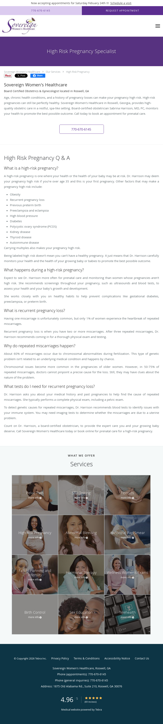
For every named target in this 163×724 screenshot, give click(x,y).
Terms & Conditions (87, 658)
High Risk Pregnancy (78, 71)
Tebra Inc (40, 658)
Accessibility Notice (117, 658)
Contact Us (142, 658)
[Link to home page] (19, 26)
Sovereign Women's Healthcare (22, 71)
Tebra (98, 709)
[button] (81, 129)
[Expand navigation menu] (157, 26)
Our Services (53, 71)
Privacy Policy (60, 658)
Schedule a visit (120, 3)
